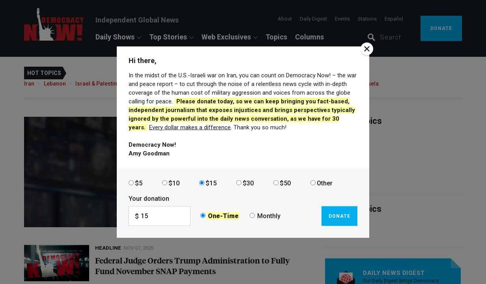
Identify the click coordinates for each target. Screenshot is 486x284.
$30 (248, 183)
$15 (211, 183)
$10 (173, 183)
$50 (285, 183)
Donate (339, 216)
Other (325, 183)
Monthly (268, 216)
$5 (138, 183)
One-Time (223, 216)
